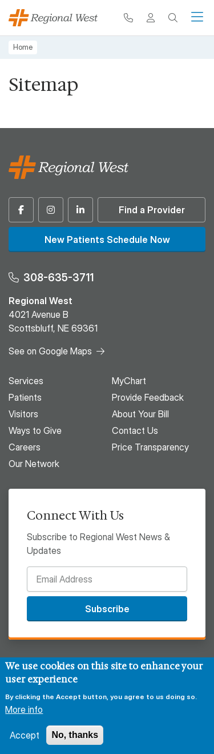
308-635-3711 (58, 278)
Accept (24, 735)
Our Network (34, 463)
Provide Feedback (148, 397)
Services (26, 380)
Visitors (23, 414)
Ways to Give (35, 430)
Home (23, 46)
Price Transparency (150, 447)
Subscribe (107, 609)
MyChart (129, 380)
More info (24, 709)
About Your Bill (140, 414)
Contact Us (135, 430)
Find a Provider (152, 210)
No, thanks (74, 735)
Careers (25, 447)
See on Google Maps (50, 351)
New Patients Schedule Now (107, 239)
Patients (25, 397)
